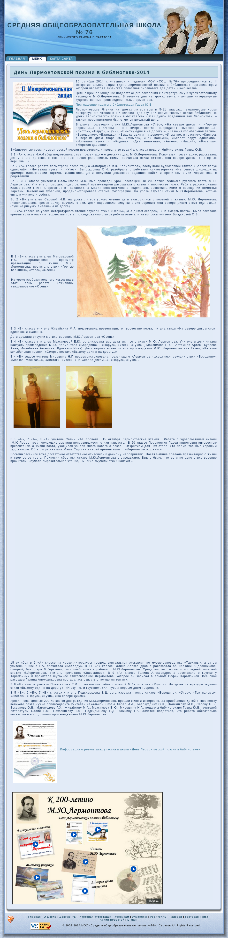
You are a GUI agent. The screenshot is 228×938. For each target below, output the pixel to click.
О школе (50, 916)
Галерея (176, 916)
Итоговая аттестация (95, 916)
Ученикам (121, 916)
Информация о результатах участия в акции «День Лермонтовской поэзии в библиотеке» (130, 749)
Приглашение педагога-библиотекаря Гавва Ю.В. (114, 104)
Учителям (139, 916)
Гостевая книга (196, 916)
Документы (67, 916)
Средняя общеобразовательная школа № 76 (84, 29)
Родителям (158, 916)
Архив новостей (112, 919)
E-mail (132, 919)
